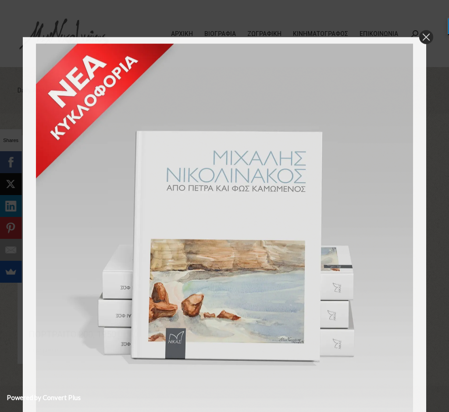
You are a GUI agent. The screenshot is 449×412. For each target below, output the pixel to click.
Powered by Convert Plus (44, 397)
